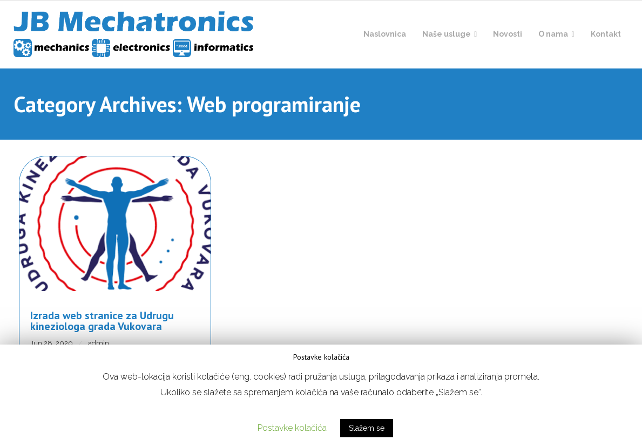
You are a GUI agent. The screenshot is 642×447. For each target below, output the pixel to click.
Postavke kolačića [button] (292, 428)
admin (98, 343)
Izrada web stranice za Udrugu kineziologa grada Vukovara (102, 320)
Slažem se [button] (366, 428)
